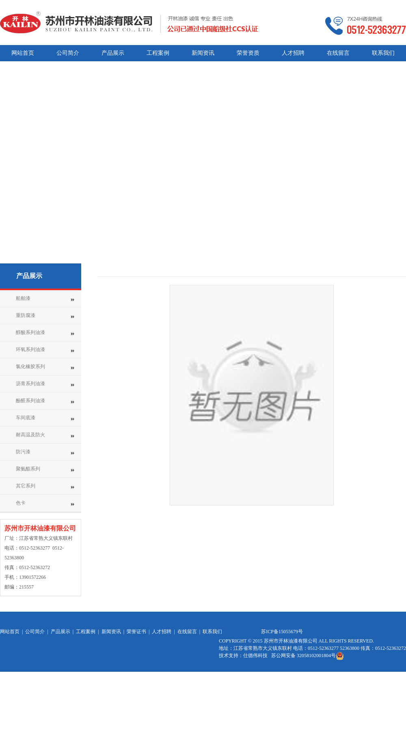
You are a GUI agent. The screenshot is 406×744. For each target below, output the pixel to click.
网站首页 (9, 631)
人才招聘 (161, 631)
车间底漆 (25, 418)
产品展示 (29, 275)
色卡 (21, 503)
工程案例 (85, 631)
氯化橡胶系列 (30, 366)
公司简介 (35, 631)
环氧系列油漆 (30, 349)
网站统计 (228, 689)
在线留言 (187, 631)
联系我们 (212, 631)
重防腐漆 (25, 315)
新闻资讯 (111, 631)
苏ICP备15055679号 (282, 631)
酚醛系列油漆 (30, 400)
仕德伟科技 (256, 655)
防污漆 (23, 452)
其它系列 (25, 486)
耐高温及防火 (30, 435)
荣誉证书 (136, 631)
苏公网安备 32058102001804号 (307, 655)
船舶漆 (23, 298)
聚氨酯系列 (28, 469)
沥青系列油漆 (30, 383)
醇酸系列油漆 (30, 332)
